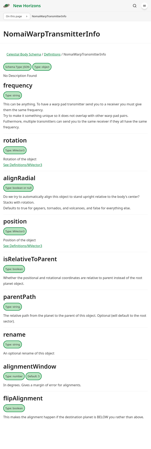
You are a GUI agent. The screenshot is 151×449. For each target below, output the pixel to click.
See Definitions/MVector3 (22, 165)
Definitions (52, 54)
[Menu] (144, 5)
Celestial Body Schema (24, 54)
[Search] (134, 6)
